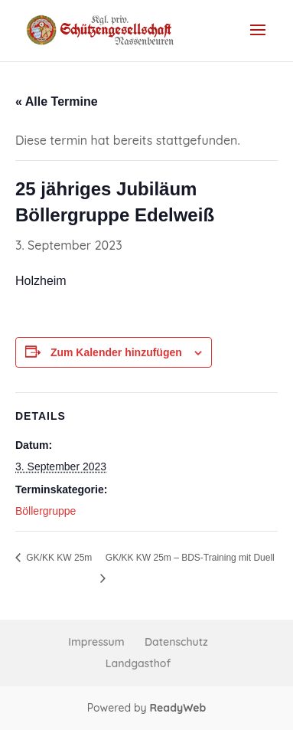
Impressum (96, 642)
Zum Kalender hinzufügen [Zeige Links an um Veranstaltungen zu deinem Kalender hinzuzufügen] (116, 352)
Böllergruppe (45, 511)
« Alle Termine (56, 101)
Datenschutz (176, 642)
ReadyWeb (177, 708)
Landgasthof (138, 663)
